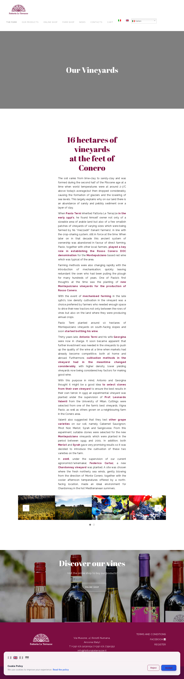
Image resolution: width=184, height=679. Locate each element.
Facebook (158, 639)
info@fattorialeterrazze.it (92, 650)
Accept (168, 668)
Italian (136, 21)
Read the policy (61, 669)
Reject (153, 668)
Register (160, 644)
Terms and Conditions (151, 634)
